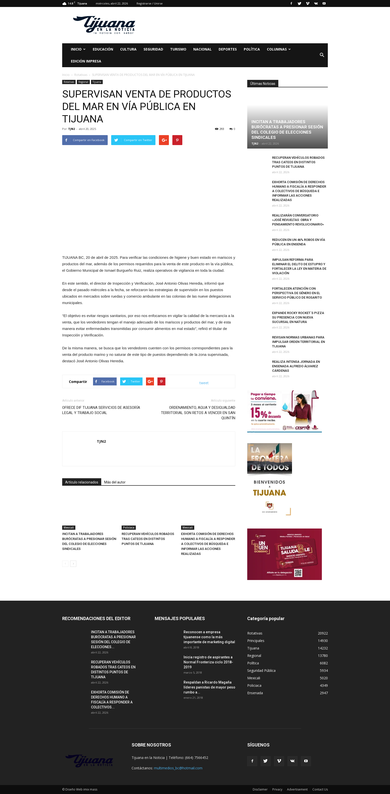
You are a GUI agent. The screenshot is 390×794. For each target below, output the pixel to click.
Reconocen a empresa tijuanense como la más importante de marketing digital (209, 637)
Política (252, 49)
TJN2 (71, 129)
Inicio (78, 49)
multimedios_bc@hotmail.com (178, 768)
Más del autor (115, 482)
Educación (103, 49)
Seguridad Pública (261, 670)
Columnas (279, 49)
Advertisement (297, 789)
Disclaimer (260, 789)
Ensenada (255, 692)
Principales (255, 640)
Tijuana (97, 82)
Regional (83, 82)
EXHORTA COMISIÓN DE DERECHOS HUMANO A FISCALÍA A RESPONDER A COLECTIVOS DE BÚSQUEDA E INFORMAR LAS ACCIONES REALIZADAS (208, 544)
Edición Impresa (86, 61)
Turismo (178, 49)
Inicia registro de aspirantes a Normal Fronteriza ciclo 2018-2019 (208, 662)
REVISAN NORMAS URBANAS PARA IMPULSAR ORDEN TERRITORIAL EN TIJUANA (298, 341)
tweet (204, 382)
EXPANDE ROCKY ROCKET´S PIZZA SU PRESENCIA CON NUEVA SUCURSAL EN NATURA (298, 317)
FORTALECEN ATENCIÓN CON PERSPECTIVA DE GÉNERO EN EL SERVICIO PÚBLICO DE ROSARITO (297, 293)
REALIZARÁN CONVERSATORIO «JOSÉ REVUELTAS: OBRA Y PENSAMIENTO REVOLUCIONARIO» (298, 219)
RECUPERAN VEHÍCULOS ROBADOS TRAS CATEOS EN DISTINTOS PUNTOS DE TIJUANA (148, 539)
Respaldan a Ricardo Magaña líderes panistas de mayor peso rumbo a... (209, 687)
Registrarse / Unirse (150, 3)
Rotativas (69, 82)
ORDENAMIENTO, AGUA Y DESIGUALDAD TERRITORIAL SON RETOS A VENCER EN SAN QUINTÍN (198, 412)
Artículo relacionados (81, 482)
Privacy (277, 789)
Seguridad (153, 49)
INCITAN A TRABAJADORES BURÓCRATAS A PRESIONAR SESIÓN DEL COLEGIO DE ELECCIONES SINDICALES (287, 129)
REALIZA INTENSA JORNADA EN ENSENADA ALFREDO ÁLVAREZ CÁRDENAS (296, 366)
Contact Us (320, 789)
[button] (322, 55)
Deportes (228, 49)
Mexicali (69, 527)
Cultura (128, 49)
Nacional (202, 49)
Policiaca (128, 527)
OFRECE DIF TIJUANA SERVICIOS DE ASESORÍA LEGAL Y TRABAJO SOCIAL (101, 410)
